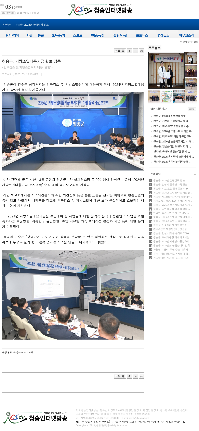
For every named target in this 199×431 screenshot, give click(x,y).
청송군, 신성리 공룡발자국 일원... (171, 184)
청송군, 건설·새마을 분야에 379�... (172, 233)
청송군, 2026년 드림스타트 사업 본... (172, 192)
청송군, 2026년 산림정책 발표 (32, 24)
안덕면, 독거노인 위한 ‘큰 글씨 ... (171, 213)
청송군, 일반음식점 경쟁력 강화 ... (171, 208)
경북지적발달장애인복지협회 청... (171, 253)
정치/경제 (187, 41)
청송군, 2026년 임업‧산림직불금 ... (171, 221)
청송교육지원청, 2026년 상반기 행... (172, 200)
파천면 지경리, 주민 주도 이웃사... (171, 249)
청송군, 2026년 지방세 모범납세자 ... (172, 217)
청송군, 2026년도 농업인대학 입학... (172, 245)
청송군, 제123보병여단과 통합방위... (172, 196)
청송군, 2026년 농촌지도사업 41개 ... (172, 204)
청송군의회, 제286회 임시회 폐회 (171, 257)
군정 (196, 41)
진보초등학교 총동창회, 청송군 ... (171, 229)
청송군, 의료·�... (166, 85)
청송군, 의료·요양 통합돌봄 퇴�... (171, 188)
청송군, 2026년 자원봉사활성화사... (172, 241)
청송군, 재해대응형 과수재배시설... (172, 237)
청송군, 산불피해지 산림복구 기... (171, 225)
